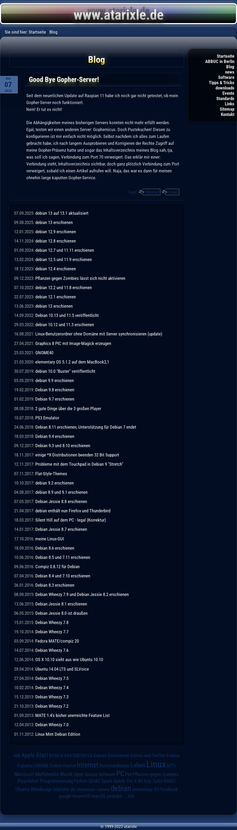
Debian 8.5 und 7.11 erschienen (62, 557)
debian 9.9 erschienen (54, 380)
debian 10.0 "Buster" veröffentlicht (65, 371)
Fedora (172, 755)
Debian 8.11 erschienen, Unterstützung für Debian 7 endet (85, 427)
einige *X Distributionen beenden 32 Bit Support (77, 454)
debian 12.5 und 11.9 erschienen (63, 259)
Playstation (28, 781)
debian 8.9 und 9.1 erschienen (61, 492)
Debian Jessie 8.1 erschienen (61, 604)
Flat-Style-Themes (51, 473)
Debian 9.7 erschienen (54, 399)
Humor (69, 765)
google (65, 796)
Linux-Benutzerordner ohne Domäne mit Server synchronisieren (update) (98, 334)
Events (228, 93)
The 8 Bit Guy (138, 781)
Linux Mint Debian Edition (57, 734)
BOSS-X (56, 755)
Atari (42, 755)
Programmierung (56, 781)
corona (103, 789)
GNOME (41, 765)
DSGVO (79, 755)
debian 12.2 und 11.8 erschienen (63, 287)
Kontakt (227, 114)
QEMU (94, 781)
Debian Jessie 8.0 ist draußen (61, 613)
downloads (225, 88)
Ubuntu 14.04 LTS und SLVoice (62, 669)
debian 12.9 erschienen (55, 231)
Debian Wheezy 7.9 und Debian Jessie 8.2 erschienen (82, 594)
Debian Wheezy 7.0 (51, 724)
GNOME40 (44, 352)
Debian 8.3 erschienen (54, 585)
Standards (225, 98)
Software (226, 77)
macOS (98, 796)
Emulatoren (118, 755)
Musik (66, 774)
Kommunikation (115, 765)
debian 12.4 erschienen (55, 268)
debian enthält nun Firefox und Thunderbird (72, 510)
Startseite (225, 56)
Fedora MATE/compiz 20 (57, 641)
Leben (138, 765)
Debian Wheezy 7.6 (51, 650)
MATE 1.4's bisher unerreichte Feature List (72, 715)
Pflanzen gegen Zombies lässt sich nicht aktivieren (80, 278)
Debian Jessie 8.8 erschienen (61, 501)
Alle (131, 796)
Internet (152, 192)
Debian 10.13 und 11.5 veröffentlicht (67, 315)
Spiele (119, 781)
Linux (173, 192)
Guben (56, 765)
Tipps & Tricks (221, 82)
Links (229, 103)
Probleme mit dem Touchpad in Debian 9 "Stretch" (79, 464)
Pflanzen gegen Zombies (155, 774)
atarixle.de (64, 789)
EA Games (97, 755)
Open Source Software (94, 774)
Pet (128, 774)
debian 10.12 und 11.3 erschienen (64, 324)
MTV (171, 765)
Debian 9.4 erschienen (54, 436)
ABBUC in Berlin (219, 61)
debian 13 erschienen (54, 222)
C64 (68, 755)
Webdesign (41, 789)
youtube (114, 796)
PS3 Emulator (47, 417)
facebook (169, 789)
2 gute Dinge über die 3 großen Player (68, 408)
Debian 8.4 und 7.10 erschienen (62, 575)
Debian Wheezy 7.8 (51, 622)
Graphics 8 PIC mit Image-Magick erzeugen (73, 343)
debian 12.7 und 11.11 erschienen (64, 250)
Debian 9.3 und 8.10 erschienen (62, 445)
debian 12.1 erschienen (55, 296)
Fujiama (25, 765)
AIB (17, 755)
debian (121, 788)
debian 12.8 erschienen (55, 241)
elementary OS (145, 789)
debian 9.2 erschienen (54, 483)
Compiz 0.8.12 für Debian (57, 566)
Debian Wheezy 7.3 (51, 696)
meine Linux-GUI (49, 538)
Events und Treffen (147, 755)
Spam (106, 781)
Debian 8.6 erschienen (54, 548)
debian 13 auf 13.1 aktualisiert (61, 213)
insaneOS (81, 796)
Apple (28, 755)
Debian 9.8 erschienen (54, 389)
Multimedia (47, 774)
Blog (230, 66)
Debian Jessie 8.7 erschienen (61, 529)
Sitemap (227, 109)
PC (120, 773)
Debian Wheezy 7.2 (51, 706)
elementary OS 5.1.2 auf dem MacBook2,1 (72, 362)
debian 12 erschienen (54, 306)
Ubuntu (22, 789)
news (229, 72)
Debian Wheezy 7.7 (51, 631)
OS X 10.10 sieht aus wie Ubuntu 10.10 (69, 659)
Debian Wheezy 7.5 (51, 678)
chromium (86, 789)
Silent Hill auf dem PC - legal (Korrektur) (70, 520)
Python (80, 781)
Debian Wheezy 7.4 (51, 687)
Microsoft (24, 774)
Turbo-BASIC (164, 781)
